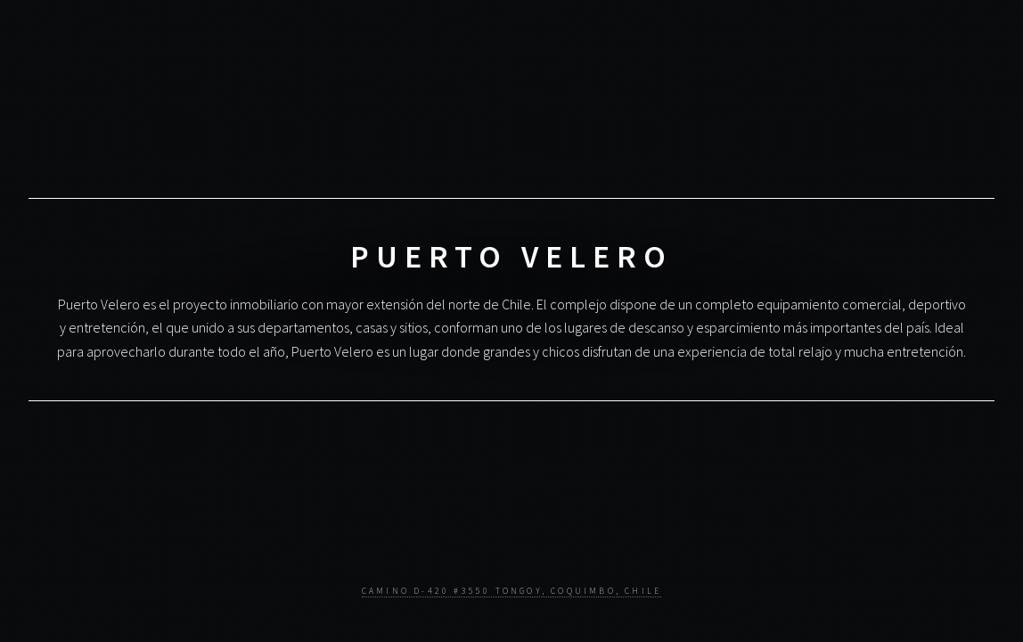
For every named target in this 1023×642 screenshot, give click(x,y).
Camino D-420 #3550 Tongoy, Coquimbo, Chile (511, 591)
